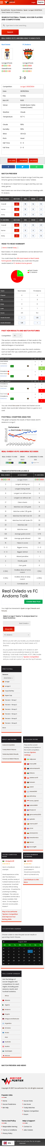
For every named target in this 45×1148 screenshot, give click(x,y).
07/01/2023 (3, 388)
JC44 (28, 828)
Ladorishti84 (31, 805)
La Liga (5, 682)
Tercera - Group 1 (9, 700)
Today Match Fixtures (9, 750)
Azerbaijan (7, 1051)
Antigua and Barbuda (10, 1019)
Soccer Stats (28, 1101)
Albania (6, 1000)
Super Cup (7, 695)
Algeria (6, 1005)
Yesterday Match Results (10, 754)
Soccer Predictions (9, 1104)
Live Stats (33, 160)
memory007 (31, 824)
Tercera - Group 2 (9, 705)
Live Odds (12, 160)
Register (41, 2)
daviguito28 (8, 861)
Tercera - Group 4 (9, 714)
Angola (6, 1014)
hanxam (29, 782)
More (4, 728)
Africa (5, 996)
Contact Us (28, 1127)
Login (33, 2)
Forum (26, 1114)
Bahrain (6, 1056)
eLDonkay (30, 796)
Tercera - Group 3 (9, 709)
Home (5, 248)
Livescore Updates (8, 745)
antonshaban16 (32, 768)
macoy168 (30, 764)
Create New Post (33, 601)
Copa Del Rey (8, 691)
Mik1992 (28, 861)
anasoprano (31, 833)
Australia (6, 1042)
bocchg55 (30, 847)
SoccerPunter (5, 10)
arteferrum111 (31, 778)
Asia (5, 1037)
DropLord (30, 810)
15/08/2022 (3, 398)
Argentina (6, 1023)
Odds (12, 366)
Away (15, 248)
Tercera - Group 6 (9, 723)
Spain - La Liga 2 (5, 359)
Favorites (22, 160)
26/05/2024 (3, 366)
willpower (30, 759)
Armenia (6, 1028)
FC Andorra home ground (23, 263)
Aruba (5, 1033)
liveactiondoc (31, 838)
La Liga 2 (6, 686)
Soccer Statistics (17, 10)
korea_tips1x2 (31, 801)
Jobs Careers (28, 1130)
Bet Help (6, 1108)
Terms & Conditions (10, 1130)
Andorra (6, 1009)
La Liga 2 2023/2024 (35, 10)
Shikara (29, 773)
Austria (5, 1046)
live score (16, 406)
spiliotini (29, 819)
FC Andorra (27, 44)
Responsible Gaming (10, 1127)
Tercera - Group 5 (9, 718)
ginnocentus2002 (32, 815)
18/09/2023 (3, 376)
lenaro (29, 842)
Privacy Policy (7, 1133)
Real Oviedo (6, 44)
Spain (25, 10)
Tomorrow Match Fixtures (10, 759)
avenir (29, 787)
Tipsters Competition (31, 657)
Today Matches (29, 1108)
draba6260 (30, 791)
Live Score (27, 1104)
